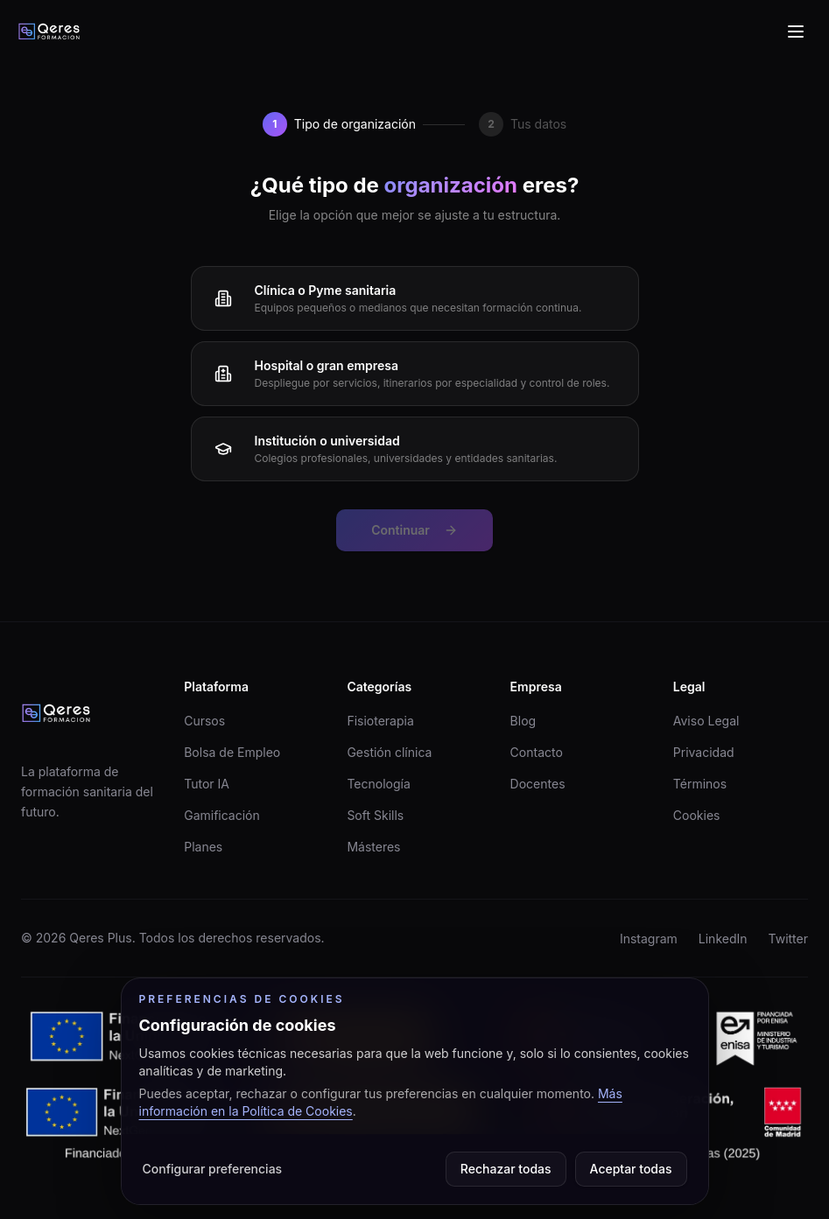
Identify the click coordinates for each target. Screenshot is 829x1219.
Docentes (538, 783)
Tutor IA (206, 783)
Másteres (373, 846)
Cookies (696, 815)
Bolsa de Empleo (232, 752)
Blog (523, 720)
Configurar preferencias (213, 1168)
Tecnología (378, 783)
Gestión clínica (389, 752)
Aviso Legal (706, 720)
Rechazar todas (505, 1168)
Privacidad (703, 752)
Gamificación (222, 815)
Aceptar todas (631, 1168)
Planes (203, 846)
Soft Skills (375, 815)
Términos (700, 783)
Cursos (204, 720)
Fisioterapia (380, 720)
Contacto (536, 752)
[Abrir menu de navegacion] (795, 31)
